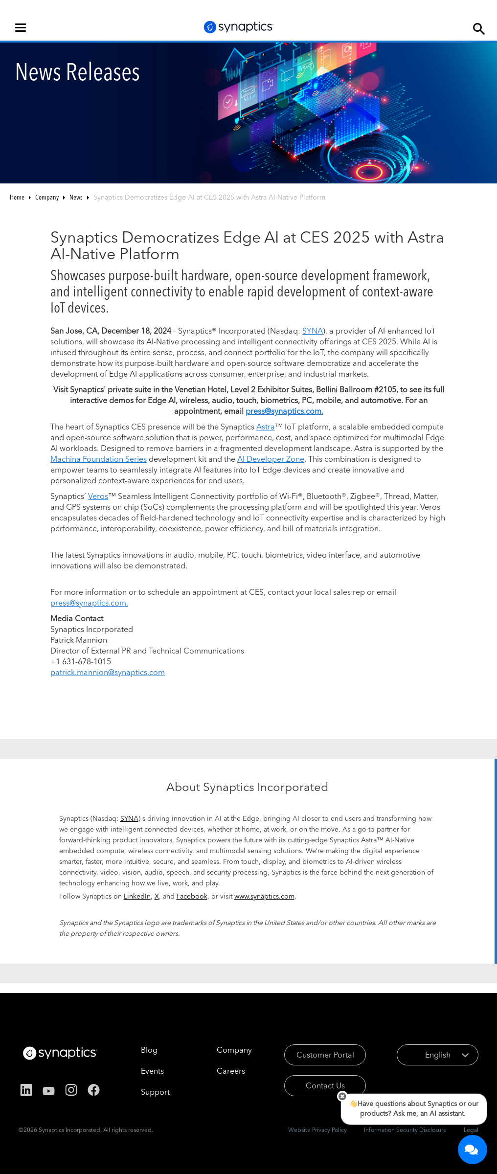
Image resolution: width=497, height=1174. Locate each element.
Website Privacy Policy (317, 1129)
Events (152, 1071)
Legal (471, 1129)
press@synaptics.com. (89, 603)
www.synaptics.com (264, 896)
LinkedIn (137, 896)
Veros (98, 496)
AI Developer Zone (270, 459)
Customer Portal (325, 1055)
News (76, 197)
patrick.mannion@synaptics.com (107, 672)
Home (17, 197)
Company (47, 197)
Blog (149, 1050)
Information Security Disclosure (405, 1129)
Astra (265, 426)
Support (155, 1092)
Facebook (192, 896)
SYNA (312, 331)
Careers (231, 1071)
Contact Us (325, 1085)
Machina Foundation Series (98, 459)
